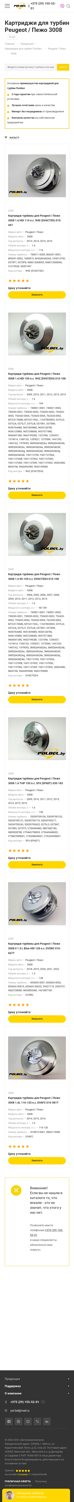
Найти (63, 67)
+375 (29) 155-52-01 (43, 6)
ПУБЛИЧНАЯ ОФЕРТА (18, 1481)
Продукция (12, 1379)
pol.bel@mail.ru (20, 1410)
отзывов (22, 1474)
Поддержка (13, 1386)
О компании (13, 1393)
